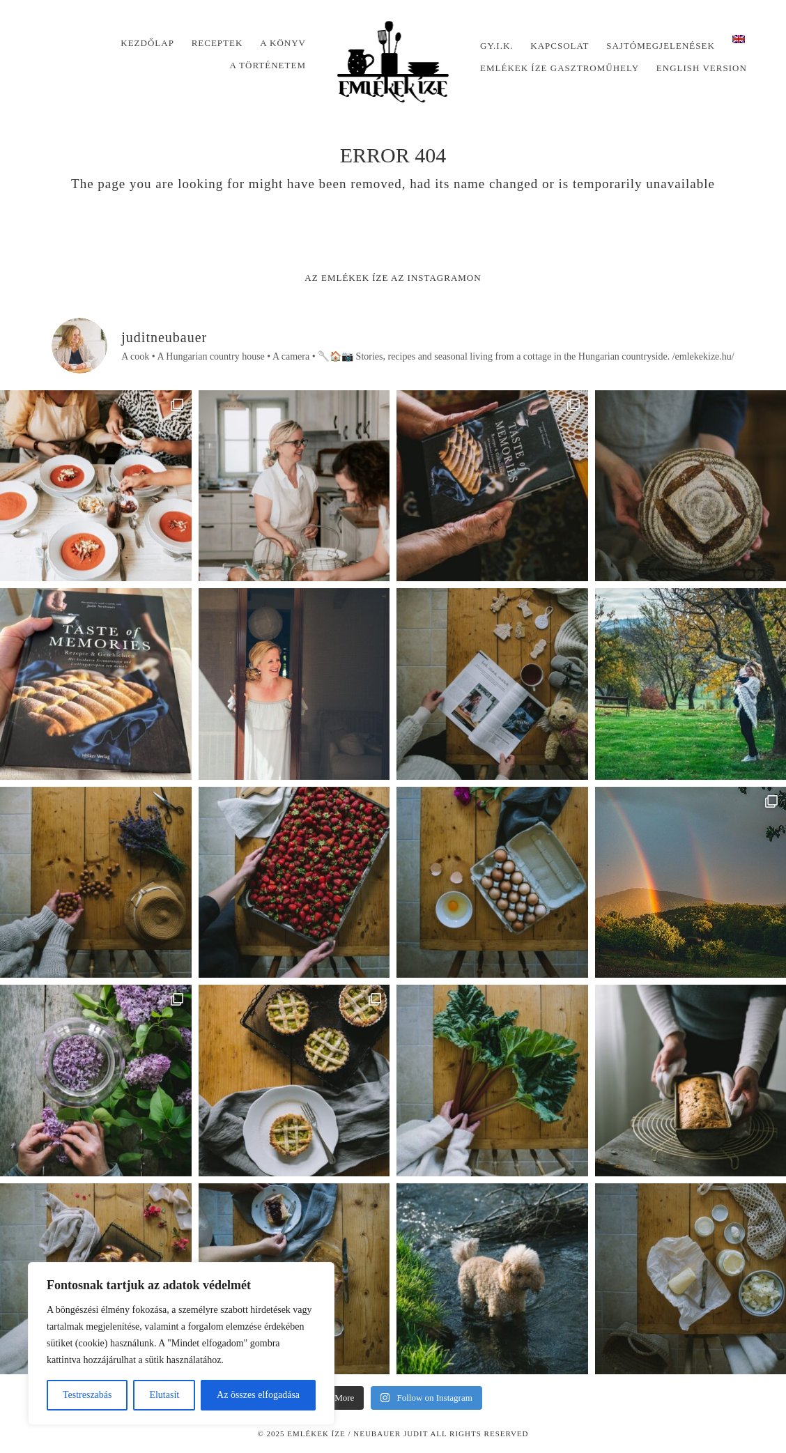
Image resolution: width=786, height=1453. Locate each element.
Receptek (217, 43)
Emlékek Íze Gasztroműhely (559, 68)
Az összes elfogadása (258, 1395)
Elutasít (164, 1395)
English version (701, 68)
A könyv (283, 43)
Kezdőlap (147, 43)
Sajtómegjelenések (660, 45)
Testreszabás (87, 1395)
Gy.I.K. (497, 45)
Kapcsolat (559, 45)
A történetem (267, 65)
